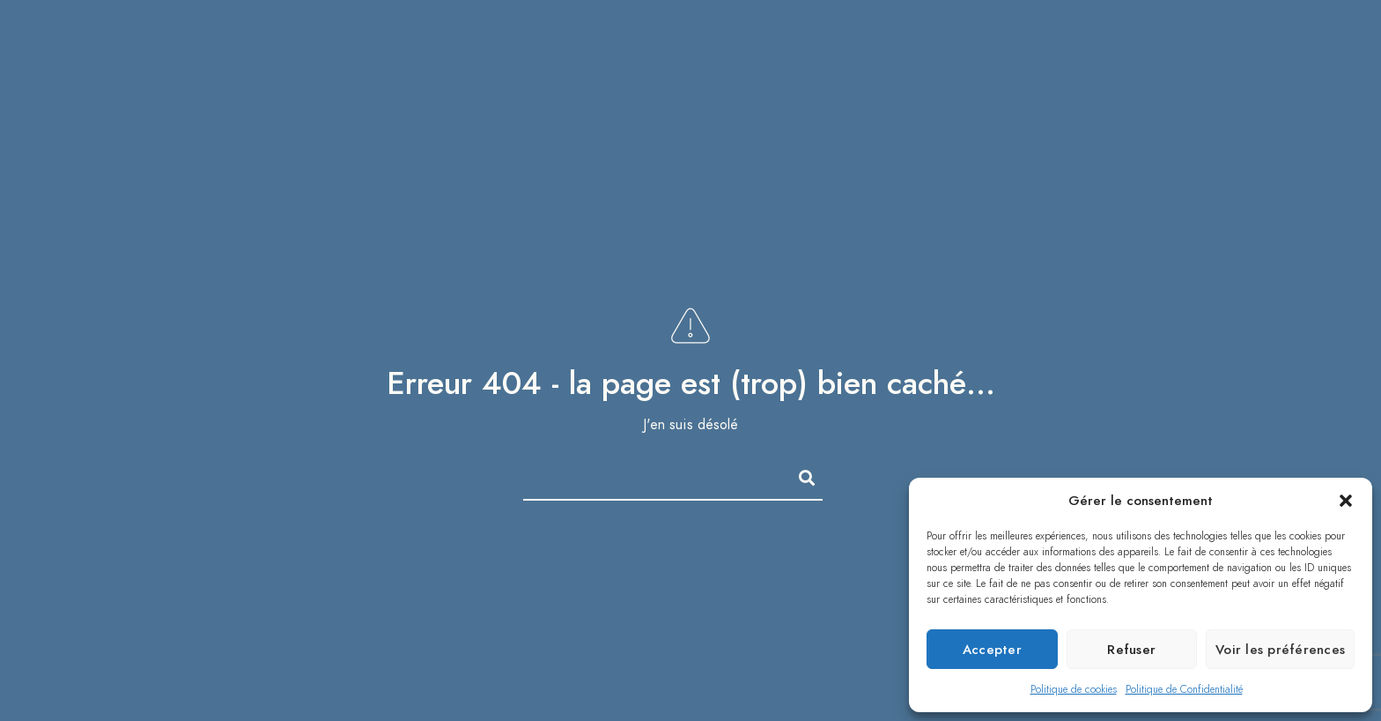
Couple (959, 52)
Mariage (866, 52)
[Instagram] (1285, 27)
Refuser (1131, 649)
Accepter (992, 649)
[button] (1346, 500)
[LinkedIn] (1257, 27)
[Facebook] (1228, 27)
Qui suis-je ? (1170, 52)
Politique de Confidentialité (1184, 689)
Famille (1052, 52)
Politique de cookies (1073, 689)
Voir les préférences (1280, 649)
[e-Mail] (1313, 27)
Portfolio (761, 52)
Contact (1288, 52)
